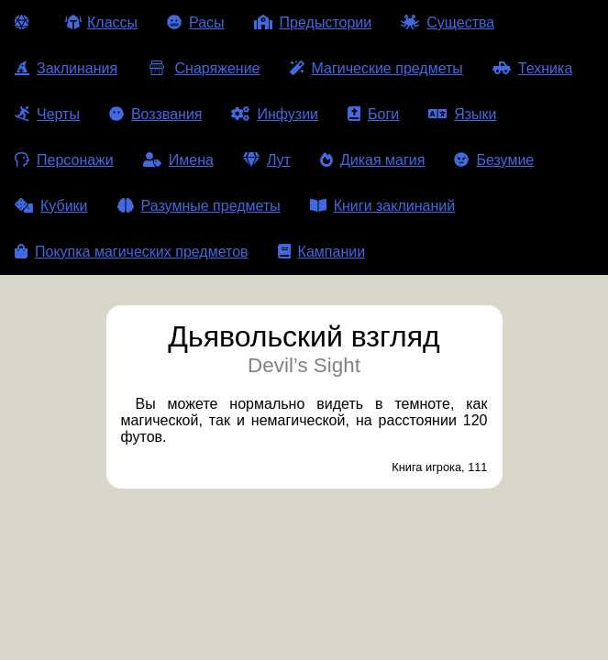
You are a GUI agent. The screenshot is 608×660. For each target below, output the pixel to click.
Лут (267, 160)
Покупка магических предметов (132, 251)
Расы (196, 22)
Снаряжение (203, 68)
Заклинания (66, 68)
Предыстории (313, 22)
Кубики (51, 206)
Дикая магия (372, 160)
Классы (101, 22)
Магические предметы (376, 68)
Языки (462, 114)
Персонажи (64, 160)
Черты (47, 114)
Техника (532, 68)
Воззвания (156, 114)
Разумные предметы (199, 206)
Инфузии (274, 114)
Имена (178, 160)
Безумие (494, 160)
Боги (373, 114)
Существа (447, 22)
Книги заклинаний (382, 206)
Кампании (322, 251)
